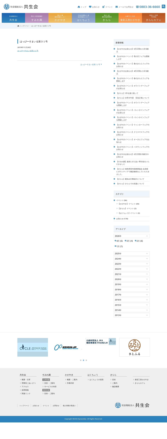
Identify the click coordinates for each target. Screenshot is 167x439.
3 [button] (86, 377)
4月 (118, 254)
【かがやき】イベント (127, 215)
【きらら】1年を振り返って (128, 96)
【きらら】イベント (126, 220)
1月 (118, 260)
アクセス (25, 403)
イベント (120, 212)
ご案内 (114, 399)
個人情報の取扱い (69, 422)
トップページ (24, 422)
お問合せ (56, 422)
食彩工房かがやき (142, 396)
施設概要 (115, 403)
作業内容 (70, 399)
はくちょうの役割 (96, 396)
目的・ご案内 (49, 399)
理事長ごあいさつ (29, 399)
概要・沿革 (26, 396)
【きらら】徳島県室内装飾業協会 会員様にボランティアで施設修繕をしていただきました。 (132, 182)
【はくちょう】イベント (128, 225)
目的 (114, 396)
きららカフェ (140, 399)
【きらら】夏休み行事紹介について (131, 189)
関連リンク (26, 410)
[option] (33, 364)
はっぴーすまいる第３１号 (28, 51)
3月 (128, 254)
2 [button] (83, 377)
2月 (139, 254)
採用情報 (25, 406)
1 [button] (80, 377)
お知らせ (120, 231)
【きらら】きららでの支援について (131, 194)
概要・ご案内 (72, 396)
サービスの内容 (50, 403)
